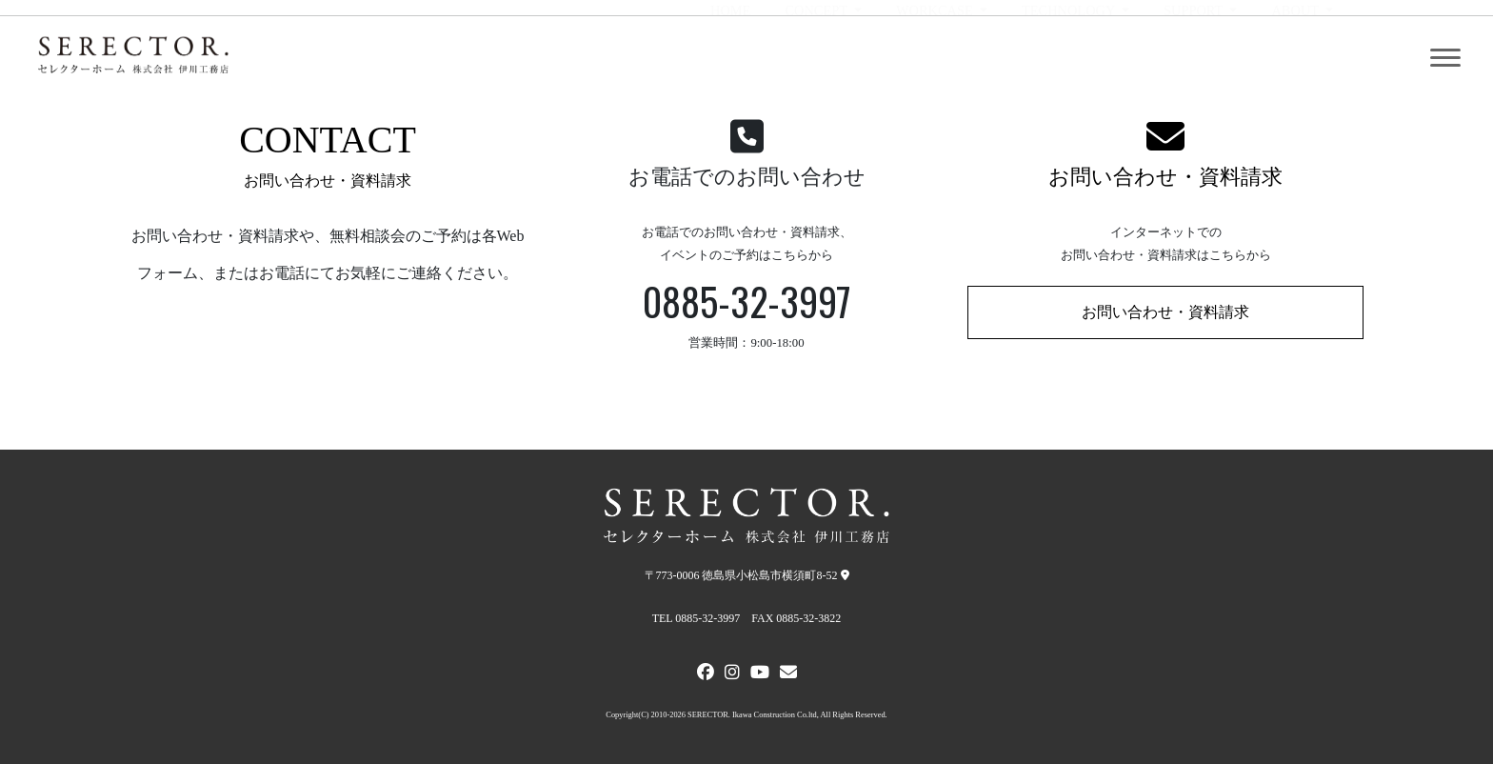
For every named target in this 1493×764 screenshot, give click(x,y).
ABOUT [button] (1296, 58)
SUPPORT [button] (1195, 58)
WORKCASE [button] (936, 58)
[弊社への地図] (845, 575)
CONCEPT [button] (817, 58)
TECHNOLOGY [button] (1070, 58)
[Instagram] (732, 674)
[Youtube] (759, 674)
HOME (730, 58)
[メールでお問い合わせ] (788, 674)
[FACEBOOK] (705, 674)
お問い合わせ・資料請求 (1165, 177)
